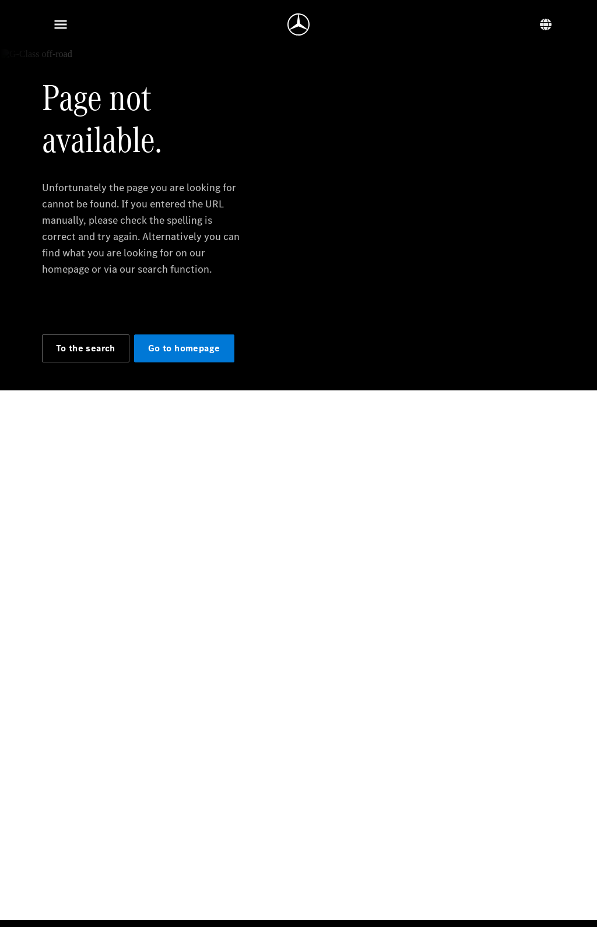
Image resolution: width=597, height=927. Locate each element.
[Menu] (60, 24)
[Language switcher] (545, 24)
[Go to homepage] (298, 24)
